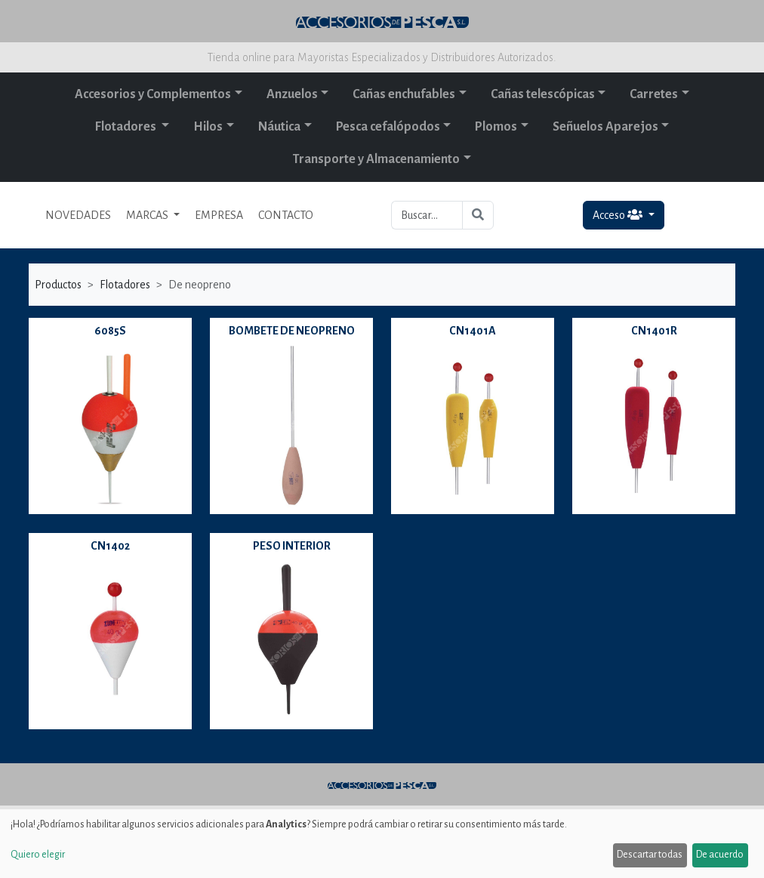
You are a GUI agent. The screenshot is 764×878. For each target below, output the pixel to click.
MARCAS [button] (148, 215)
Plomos (496, 127)
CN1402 (110, 546)
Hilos (208, 127)
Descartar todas (649, 854)
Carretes (654, 94)
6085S (110, 331)
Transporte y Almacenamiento (376, 159)
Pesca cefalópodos (388, 127)
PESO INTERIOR (292, 546)
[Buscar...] (427, 215)
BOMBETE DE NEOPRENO (292, 331)
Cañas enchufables (404, 94)
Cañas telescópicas (543, 94)
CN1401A (472, 331)
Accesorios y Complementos (153, 94)
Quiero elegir (38, 854)
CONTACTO (285, 215)
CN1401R (654, 331)
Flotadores (127, 127)
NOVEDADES (78, 215)
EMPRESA (219, 215)
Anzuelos (292, 94)
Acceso (619, 214)
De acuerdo (720, 854)
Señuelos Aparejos (605, 127)
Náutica (279, 127)
